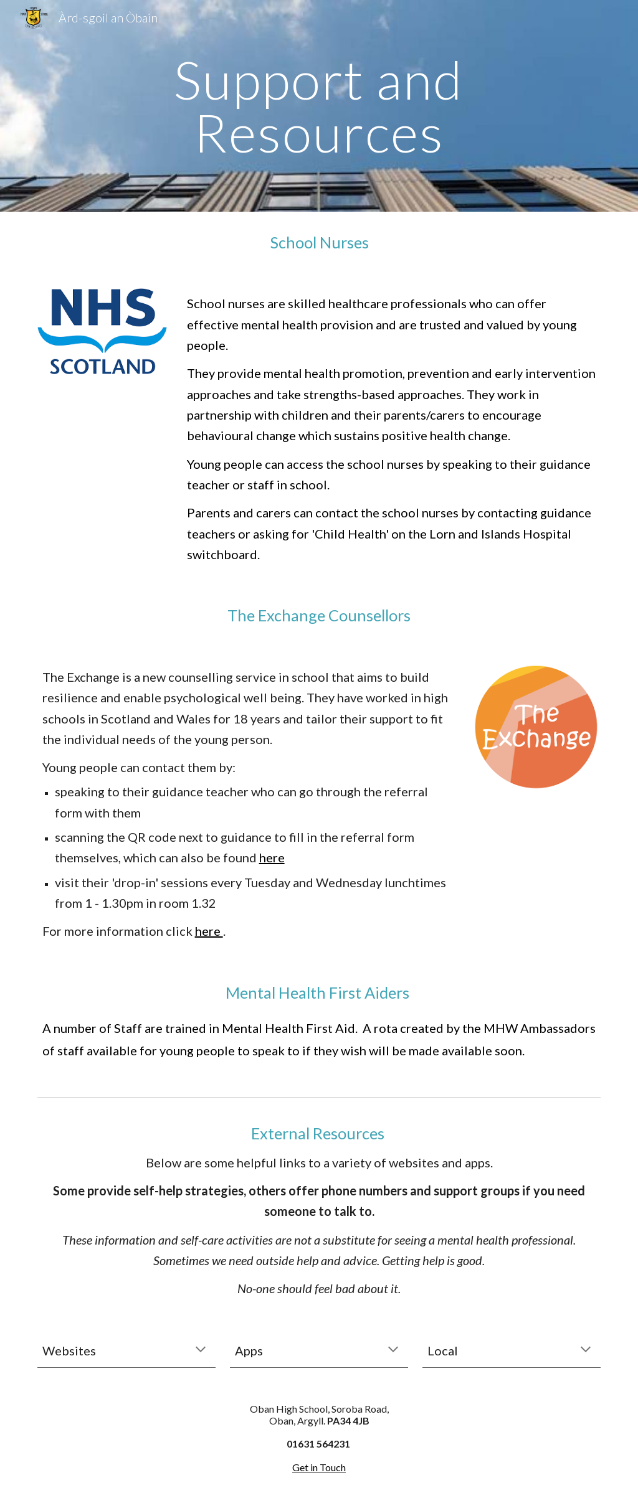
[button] (201, 1350)
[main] (318, 106)
